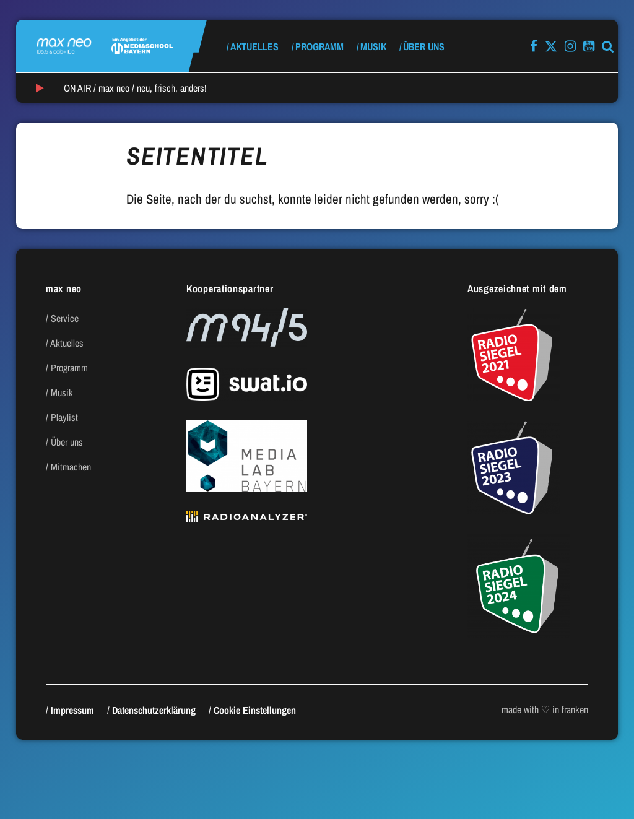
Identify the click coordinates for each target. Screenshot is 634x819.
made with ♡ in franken (545, 709)
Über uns (424, 46)
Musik (373, 46)
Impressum (72, 710)
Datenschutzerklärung (154, 710)
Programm (319, 46)
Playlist (64, 417)
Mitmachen (71, 467)
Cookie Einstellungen (255, 710)
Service (65, 318)
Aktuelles (254, 46)
